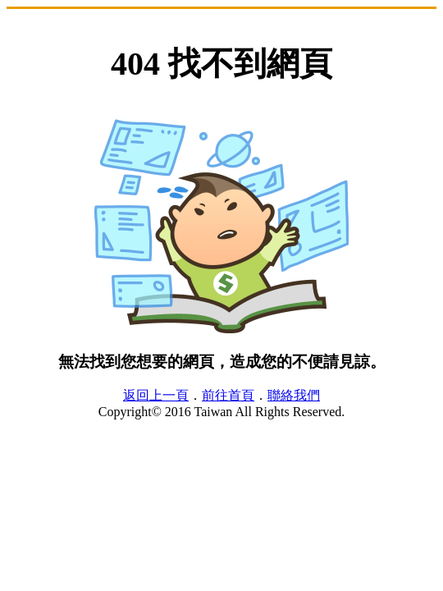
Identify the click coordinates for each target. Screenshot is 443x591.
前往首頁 (228, 395)
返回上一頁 (156, 395)
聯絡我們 (293, 395)
